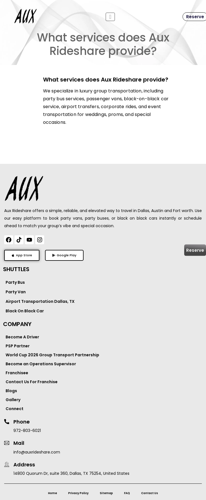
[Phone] (6, 421)
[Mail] (6, 442)
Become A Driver (22, 337)
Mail (18, 442)
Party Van (16, 292)
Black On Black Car (25, 311)
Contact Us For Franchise (32, 382)
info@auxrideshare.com (36, 452)
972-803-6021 (27, 430)
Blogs (11, 391)
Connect (14, 408)
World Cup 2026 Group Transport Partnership (52, 355)
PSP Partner (18, 346)
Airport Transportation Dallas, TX (40, 301)
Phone (21, 421)
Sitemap (106, 493)
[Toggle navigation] (110, 17)
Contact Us (149, 493)
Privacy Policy (78, 493)
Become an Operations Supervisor (41, 364)
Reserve (195, 250)
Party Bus (15, 282)
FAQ (127, 493)
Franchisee (17, 373)
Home (52, 493)
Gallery (13, 400)
